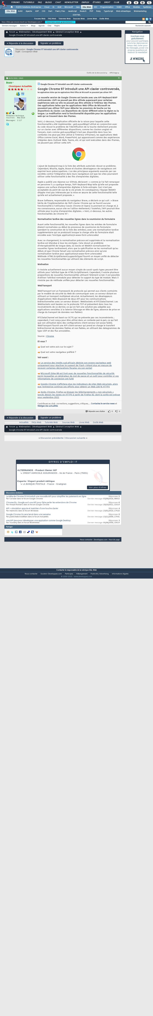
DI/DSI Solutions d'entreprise (28, 7)
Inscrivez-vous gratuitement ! (60, 22)
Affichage (114, 73)
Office (127, 7)
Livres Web (92, 19)
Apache (29, 11)
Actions (23, 26)
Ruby (98, 11)
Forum (12, 32)
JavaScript (72, 11)
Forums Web (39, 19)
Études (96, 2)
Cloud (46, 7)
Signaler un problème (50, 43)
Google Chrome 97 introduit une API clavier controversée (52, 49)
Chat (58, 2)
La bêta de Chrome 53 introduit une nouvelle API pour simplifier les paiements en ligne (46, 496)
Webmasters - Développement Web (35, 32)
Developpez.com (100, 539)
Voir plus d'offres (97, 487)
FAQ (39, 2)
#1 (119, 78)
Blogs (48, 2)
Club (116, 2)
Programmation (106, 7)
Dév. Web (87, 7)
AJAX (20, 11)
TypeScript (108, 11)
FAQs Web (36, 422)
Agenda (41, 26)
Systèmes (147, 7)
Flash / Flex (60, 11)
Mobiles (136, 7)
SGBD (119, 7)
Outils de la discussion (96, 73)
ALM (59, 7)
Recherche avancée (143, 26)
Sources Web (79, 19)
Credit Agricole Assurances (40, 473)
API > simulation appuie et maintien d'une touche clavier (32, 508)
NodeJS (83, 11)
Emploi (85, 2)
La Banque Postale (34, 484)
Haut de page (114, 539)
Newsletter (71, 2)
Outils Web (104, 19)
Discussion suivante (75, 438)
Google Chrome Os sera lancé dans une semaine (28, 514)
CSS (43, 11)
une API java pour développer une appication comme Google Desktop (38, 520)
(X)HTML (76, 15)
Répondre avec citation (95, 411)
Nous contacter (86, 539)
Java (77, 7)
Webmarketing (140, 11)
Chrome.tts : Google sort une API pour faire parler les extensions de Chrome (41, 502)
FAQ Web (52, 19)
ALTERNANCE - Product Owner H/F (37, 470)
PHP (91, 11)
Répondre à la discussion (20, 43)
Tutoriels (28, 2)
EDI (95, 7)
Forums (15, 2)
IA (53, 7)
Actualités (23, 422)
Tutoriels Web (65, 19)
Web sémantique (123, 11)
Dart (50, 11)
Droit (107, 2)
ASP (37, 11)
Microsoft (68, 7)
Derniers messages (9, 26)
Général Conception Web (67, 32)
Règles (57, 26)
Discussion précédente (51, 438)
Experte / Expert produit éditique (36, 481)
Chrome (50, 336)
